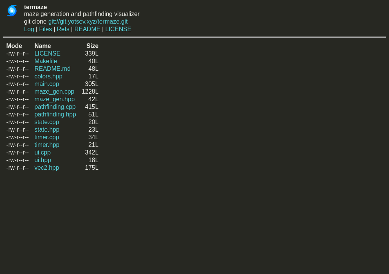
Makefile (46, 61)
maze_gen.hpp (55, 99)
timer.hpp (47, 145)
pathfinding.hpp (55, 114)
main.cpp (47, 84)
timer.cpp (47, 137)
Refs (63, 29)
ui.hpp (43, 160)
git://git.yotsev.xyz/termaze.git (88, 21)
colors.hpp (49, 76)
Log (29, 29)
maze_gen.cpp (54, 91)
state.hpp (47, 129)
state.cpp (47, 122)
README (87, 29)
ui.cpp (43, 152)
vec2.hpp (47, 167)
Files (45, 29)
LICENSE (118, 29)
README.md (53, 68)
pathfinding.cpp (55, 107)
